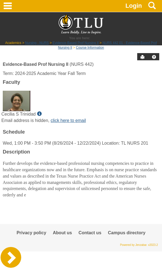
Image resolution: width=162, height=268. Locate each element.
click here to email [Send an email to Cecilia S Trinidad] (68, 120)
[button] (154, 57)
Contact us (90, 232)
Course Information (90, 48)
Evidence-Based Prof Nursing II (76, 43)
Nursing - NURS (37, 43)
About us (62, 232)
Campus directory (126, 232)
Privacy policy (31, 232)
